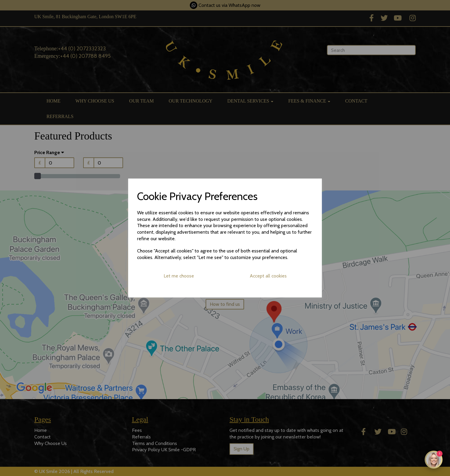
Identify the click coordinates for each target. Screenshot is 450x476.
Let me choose (179, 276)
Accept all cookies (268, 276)
